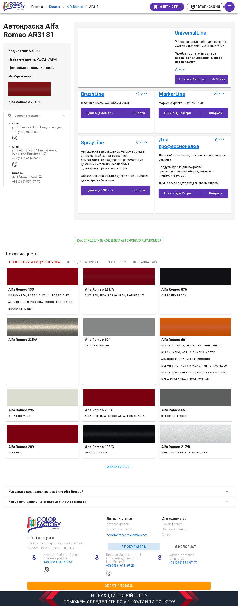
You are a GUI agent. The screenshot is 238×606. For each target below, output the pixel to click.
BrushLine (92, 94)
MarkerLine (172, 94)
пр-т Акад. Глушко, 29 (27, 177)
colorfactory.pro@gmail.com (127, 535)
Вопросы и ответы (120, 529)
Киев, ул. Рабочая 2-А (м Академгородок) (60, 556)
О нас (166, 534)
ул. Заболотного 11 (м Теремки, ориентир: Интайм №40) (34, 152)
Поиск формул (172, 524)
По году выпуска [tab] (83, 262)
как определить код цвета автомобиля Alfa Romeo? (119, 240)
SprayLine (92, 143)
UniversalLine (190, 33)
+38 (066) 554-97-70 (26, 182)
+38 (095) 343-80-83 (26, 132)
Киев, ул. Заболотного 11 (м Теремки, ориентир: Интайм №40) (124, 558)
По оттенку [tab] (115, 262)
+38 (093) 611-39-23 (26, 159)
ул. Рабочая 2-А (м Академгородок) (38, 127)
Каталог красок (118, 524)
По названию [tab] (145, 262)
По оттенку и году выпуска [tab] (34, 262)
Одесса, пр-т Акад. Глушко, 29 (182, 556)
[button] (37, 116)
